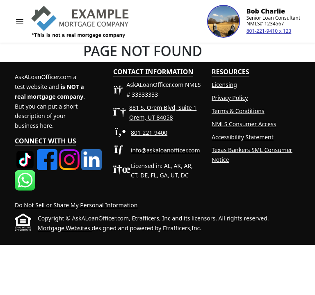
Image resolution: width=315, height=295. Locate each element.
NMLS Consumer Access (244, 124)
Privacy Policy (230, 98)
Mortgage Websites (64, 228)
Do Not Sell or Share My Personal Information (76, 205)
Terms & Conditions (238, 111)
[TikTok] (26, 154)
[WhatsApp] (25, 175)
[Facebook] (48, 154)
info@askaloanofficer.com (165, 150)
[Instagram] (70, 154)
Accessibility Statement (243, 137)
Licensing (224, 84)
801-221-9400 (149, 132)
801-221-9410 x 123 (269, 30)
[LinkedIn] (91, 154)
